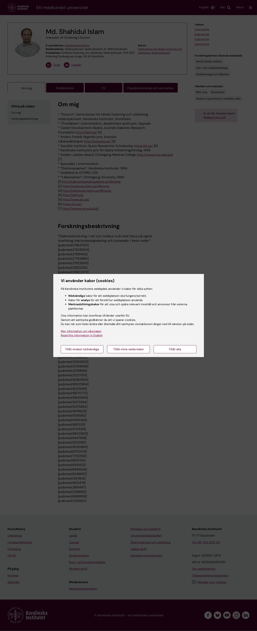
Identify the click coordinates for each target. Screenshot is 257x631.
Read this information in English (82, 335)
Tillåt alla (175, 349)
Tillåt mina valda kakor (128, 349)
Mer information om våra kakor (81, 331)
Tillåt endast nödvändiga (82, 349)
